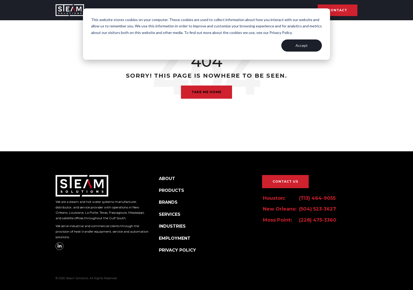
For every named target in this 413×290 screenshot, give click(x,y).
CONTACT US (285, 181)
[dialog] (206, 34)
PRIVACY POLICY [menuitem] (177, 250)
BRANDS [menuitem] (168, 202)
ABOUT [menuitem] (167, 178)
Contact (337, 10)
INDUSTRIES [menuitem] (172, 226)
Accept (302, 45)
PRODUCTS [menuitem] (171, 190)
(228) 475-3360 (317, 220)
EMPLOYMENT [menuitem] (174, 238)
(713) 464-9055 (317, 198)
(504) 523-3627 (317, 209)
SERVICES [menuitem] (169, 214)
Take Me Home (206, 92)
